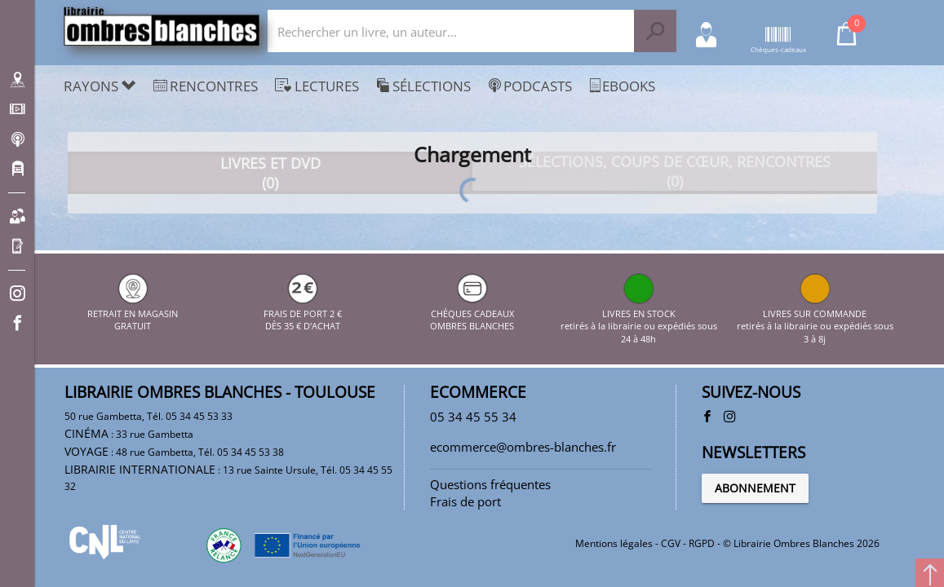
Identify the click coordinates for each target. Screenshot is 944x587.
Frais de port (465, 501)
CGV (670, 543)
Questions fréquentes (490, 484)
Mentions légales (614, 543)
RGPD (702, 543)
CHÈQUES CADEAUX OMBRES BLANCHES (472, 313)
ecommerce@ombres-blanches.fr (523, 447)
